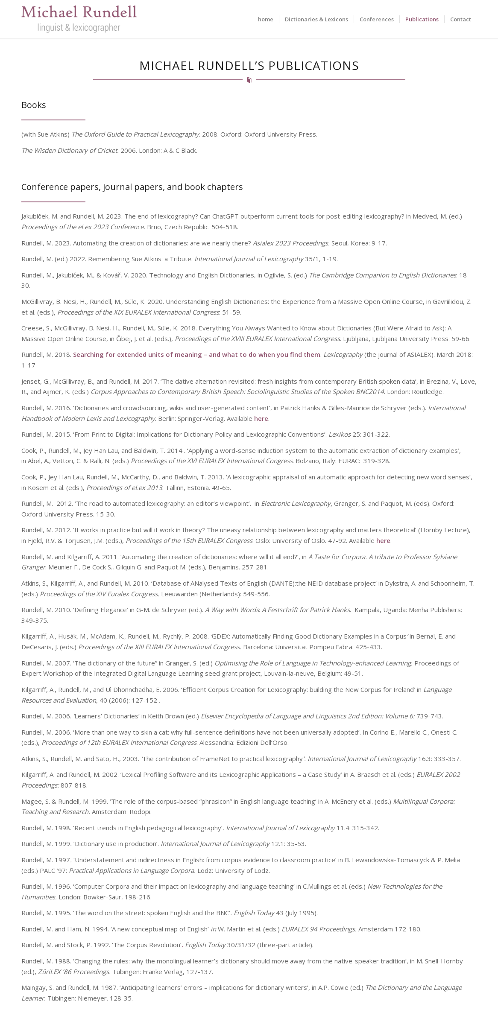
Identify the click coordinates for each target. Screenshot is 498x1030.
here (261, 422)
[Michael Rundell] (79, 19)
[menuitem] (265, 19)
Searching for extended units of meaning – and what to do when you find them (196, 358)
